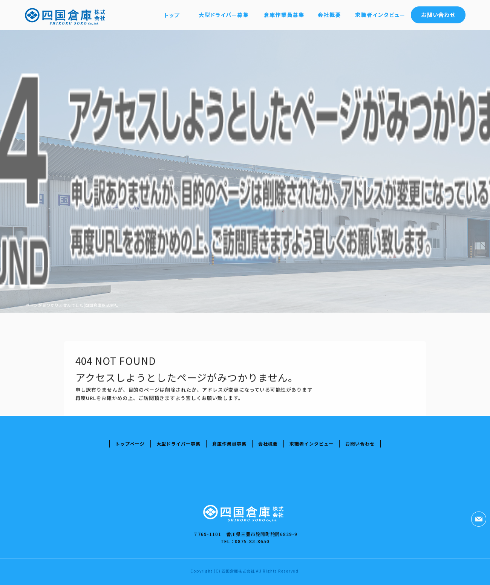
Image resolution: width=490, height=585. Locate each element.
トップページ (172, 15)
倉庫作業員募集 (283, 15)
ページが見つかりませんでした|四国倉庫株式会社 (72, 305)
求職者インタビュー (380, 15)
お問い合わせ (438, 15)
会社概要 (329, 15)
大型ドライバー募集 (223, 15)
